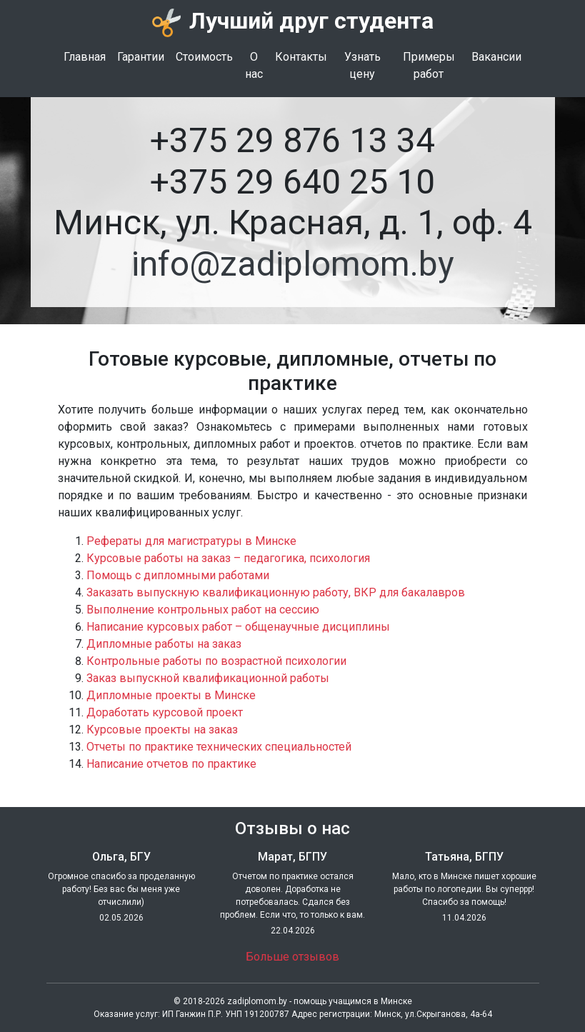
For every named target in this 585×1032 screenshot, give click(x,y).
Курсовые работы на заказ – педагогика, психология (228, 558)
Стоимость (204, 57)
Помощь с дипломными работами (177, 575)
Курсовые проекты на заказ (162, 729)
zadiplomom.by (257, 1001)
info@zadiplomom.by (292, 264)
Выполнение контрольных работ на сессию (202, 609)
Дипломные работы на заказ (163, 644)
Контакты (301, 57)
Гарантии (140, 57)
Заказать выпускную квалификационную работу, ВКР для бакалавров (275, 592)
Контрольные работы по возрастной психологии (216, 661)
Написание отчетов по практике (171, 764)
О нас (254, 65)
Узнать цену (362, 65)
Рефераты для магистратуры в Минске (191, 541)
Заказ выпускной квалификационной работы (207, 678)
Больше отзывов (292, 956)
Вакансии (496, 57)
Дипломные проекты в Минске (171, 695)
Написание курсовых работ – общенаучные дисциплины (238, 626)
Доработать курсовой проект (164, 712)
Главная (85, 57)
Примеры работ (429, 65)
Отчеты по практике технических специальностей (218, 746)
